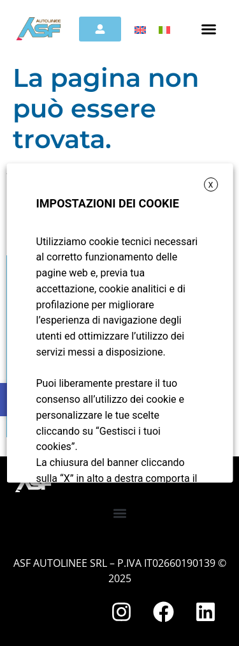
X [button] (210, 185)
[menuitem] (140, 29)
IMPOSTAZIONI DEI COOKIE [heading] (107, 203)
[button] (208, 29)
